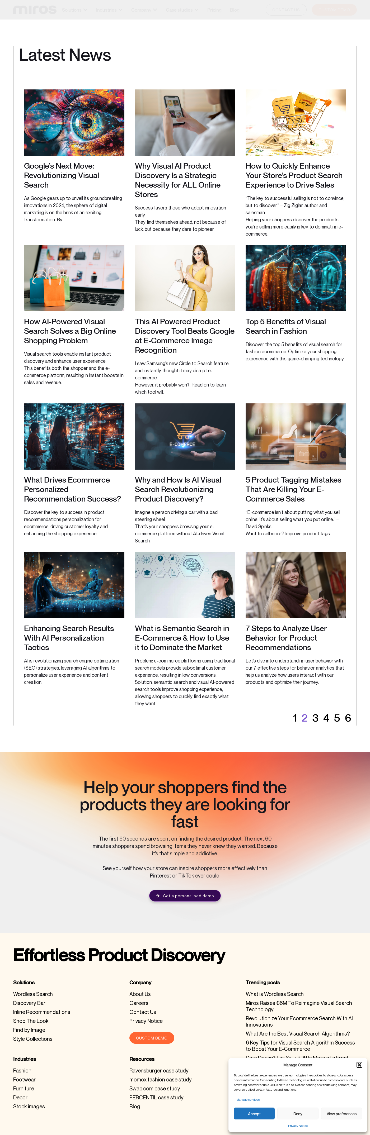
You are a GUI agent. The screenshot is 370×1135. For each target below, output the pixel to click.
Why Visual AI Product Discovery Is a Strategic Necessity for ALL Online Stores (178, 180)
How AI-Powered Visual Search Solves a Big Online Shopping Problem (70, 331)
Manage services (248, 1099)
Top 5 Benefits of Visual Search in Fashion (286, 326)
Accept (254, 1113)
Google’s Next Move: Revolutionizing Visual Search (61, 175)
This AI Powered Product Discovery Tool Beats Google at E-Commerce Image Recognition (185, 336)
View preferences (342, 1113)
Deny (297, 1113)
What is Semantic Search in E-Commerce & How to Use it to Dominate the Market (182, 637)
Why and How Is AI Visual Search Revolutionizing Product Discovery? (178, 489)
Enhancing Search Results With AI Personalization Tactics (69, 637)
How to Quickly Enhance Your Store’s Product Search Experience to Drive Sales (294, 175)
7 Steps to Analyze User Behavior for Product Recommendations (286, 637)
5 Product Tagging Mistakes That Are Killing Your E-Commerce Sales (293, 489)
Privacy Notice (298, 1126)
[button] (359, 1064)
